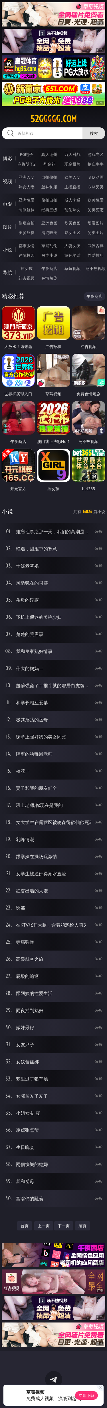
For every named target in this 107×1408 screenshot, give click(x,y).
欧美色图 (72, 222)
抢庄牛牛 (96, 164)
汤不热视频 (96, 268)
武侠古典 (96, 245)
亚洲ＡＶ (27, 177)
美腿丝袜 (27, 232)
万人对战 (72, 154)
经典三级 (49, 209)
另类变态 (96, 209)
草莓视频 (72, 268)
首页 (25, 1225)
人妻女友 (72, 245)
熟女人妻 (27, 187)
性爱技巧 (96, 255)
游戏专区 (96, 154)
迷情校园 (27, 255)
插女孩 (27, 268)
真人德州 (49, 154)
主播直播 (72, 187)
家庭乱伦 (49, 245)
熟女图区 (72, 232)
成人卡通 (72, 200)
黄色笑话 (72, 255)
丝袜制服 (49, 187)
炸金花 (49, 164)
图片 (7, 227)
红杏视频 (27, 278)
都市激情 (27, 245)
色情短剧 (49, 278)
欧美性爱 (96, 200)
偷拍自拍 (49, 200)
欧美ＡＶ (72, 177)
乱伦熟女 (72, 209)
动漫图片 (96, 222)
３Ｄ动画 (96, 177)
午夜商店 (49, 268)
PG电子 (26, 154)
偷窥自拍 (27, 222)
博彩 (7, 158)
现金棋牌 (72, 164)
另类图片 (96, 232)
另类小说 (49, 255)
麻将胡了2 (26, 164)
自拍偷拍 (49, 177)
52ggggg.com (54, 119)
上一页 (44, 1225)
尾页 (82, 1225)
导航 (7, 272)
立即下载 (86, 1395)
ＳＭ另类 (96, 187)
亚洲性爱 (27, 200)
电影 (7, 204)
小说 (7, 250)
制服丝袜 (27, 209)
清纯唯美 (49, 232)
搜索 (94, 133)
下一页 (64, 1225)
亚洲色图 (49, 222)
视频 (7, 181)
